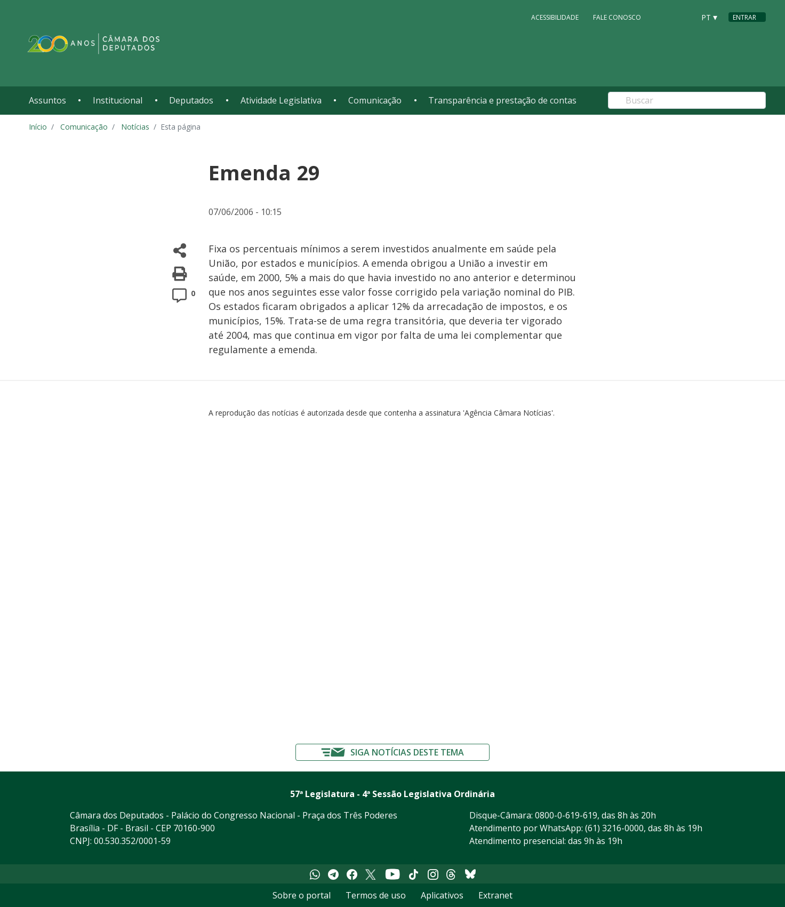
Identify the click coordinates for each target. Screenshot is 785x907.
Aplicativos (442, 895)
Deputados (191, 100)
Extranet (495, 895)
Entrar (744, 17)
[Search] (687, 100)
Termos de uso (376, 895)
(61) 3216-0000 (614, 828)
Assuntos (47, 100)
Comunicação (375, 100)
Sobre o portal (302, 895)
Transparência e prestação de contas (502, 100)
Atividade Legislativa (281, 100)
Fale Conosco (617, 16)
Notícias (135, 127)
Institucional (117, 100)
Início (38, 127)
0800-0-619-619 (566, 815)
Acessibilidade (555, 16)
